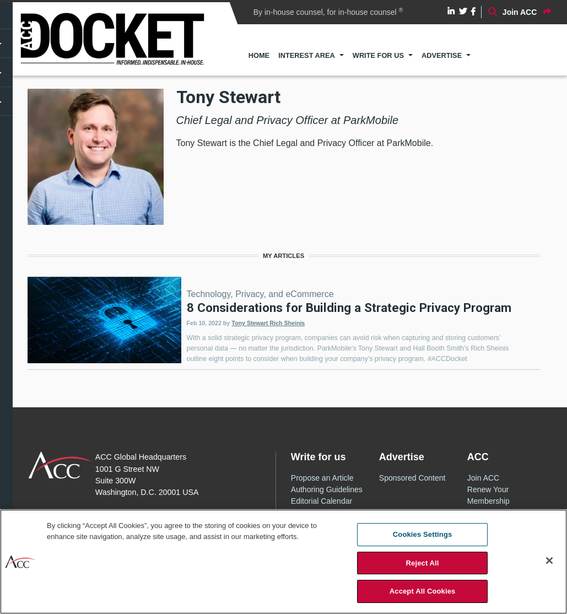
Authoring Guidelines (327, 489)
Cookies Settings (422, 534)
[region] (283, 561)
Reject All (422, 563)
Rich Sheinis (287, 323)
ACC (60, 465)
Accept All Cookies (423, 591)
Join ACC (483, 477)
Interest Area (306, 55)
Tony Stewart (250, 323)
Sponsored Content (412, 477)
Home (259, 55)
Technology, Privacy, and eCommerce (260, 294)
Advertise (442, 55)
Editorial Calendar (321, 501)
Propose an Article (322, 477)
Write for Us (378, 55)
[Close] (549, 560)
